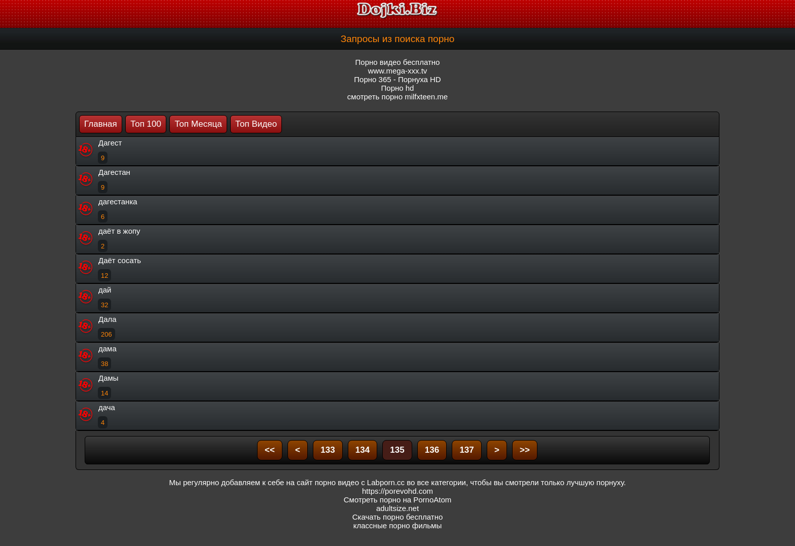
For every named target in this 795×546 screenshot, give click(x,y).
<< (270, 450)
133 (327, 450)
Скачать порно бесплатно (397, 517)
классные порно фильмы (397, 525)
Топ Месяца (198, 124)
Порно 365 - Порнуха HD (397, 79)
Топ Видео (256, 124)
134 (362, 450)
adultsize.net (397, 508)
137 (466, 450)
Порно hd (397, 88)
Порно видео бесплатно (397, 62)
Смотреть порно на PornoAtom (398, 499)
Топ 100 (145, 124)
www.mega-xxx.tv (397, 70)
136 (432, 450)
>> (525, 450)
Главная (100, 124)
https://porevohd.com (397, 491)
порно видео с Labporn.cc (360, 482)
